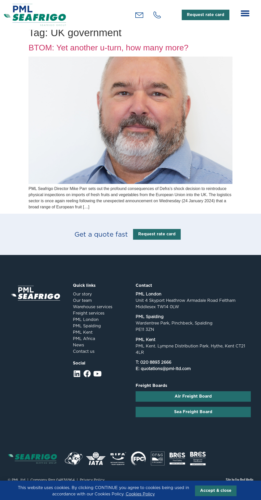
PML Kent (83, 337)
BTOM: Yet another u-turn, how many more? (108, 53)
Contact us (84, 356)
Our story (82, 299)
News (78, 350)
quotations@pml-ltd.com (166, 374)
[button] (245, 13)
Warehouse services (92, 312)
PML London (86, 324)
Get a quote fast (101, 240)
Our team (82, 305)
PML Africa (84, 344)
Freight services (89, 318)
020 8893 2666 (155, 368)
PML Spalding (87, 331)
